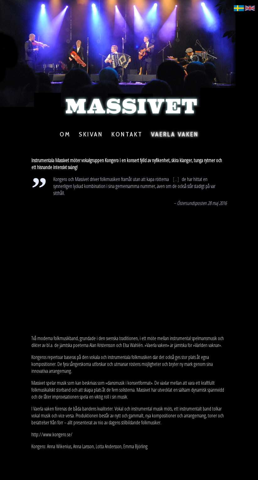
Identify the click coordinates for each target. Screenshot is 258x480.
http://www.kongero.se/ (52, 434)
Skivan (91, 134)
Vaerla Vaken (175, 134)
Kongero (112, 160)
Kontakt (126, 134)
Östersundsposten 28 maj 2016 (202, 203)
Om (65, 134)
